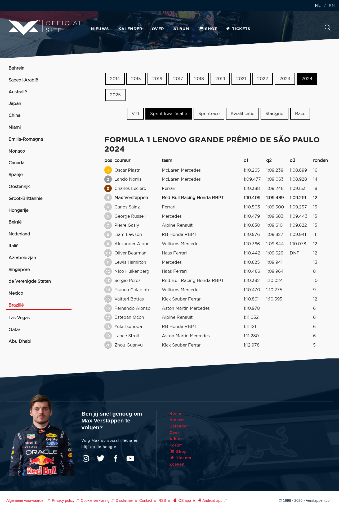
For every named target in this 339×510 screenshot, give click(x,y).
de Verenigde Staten (29, 281)
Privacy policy (63, 500)
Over (158, 29)
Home (175, 413)
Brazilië (16, 305)
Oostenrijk (19, 187)
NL (318, 6)
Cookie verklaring (95, 500)
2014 (115, 79)
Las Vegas (19, 318)
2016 (157, 79)
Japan (14, 104)
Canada (16, 163)
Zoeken (328, 27)
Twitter (100, 458)
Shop (207, 29)
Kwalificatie (242, 113)
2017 (178, 79)
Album (181, 29)
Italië (13, 246)
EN (332, 6)
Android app (209, 500)
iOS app (181, 500)
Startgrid (274, 113)
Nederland (19, 234)
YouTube (130, 458)
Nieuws (100, 29)
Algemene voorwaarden (26, 500)
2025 (115, 95)
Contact (145, 500)
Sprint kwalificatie (168, 113)
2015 (136, 79)
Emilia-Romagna (25, 139)
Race (300, 113)
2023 (284, 79)
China (14, 115)
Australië (17, 92)
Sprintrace (209, 113)
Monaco (16, 151)
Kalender (130, 29)
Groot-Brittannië (25, 199)
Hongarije (18, 210)
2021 (241, 79)
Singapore (19, 270)
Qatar (14, 330)
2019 (220, 79)
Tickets (238, 29)
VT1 (135, 113)
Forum (176, 445)
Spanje (15, 175)
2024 (307, 79)
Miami (14, 127)
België (14, 222)
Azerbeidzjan (22, 258)
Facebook (115, 458)
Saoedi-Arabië (23, 80)
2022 (262, 79)
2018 (199, 79)
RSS (162, 500)
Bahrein (16, 68)
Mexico (15, 293)
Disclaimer (124, 500)
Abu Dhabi (19, 341)
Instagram (86, 458)
